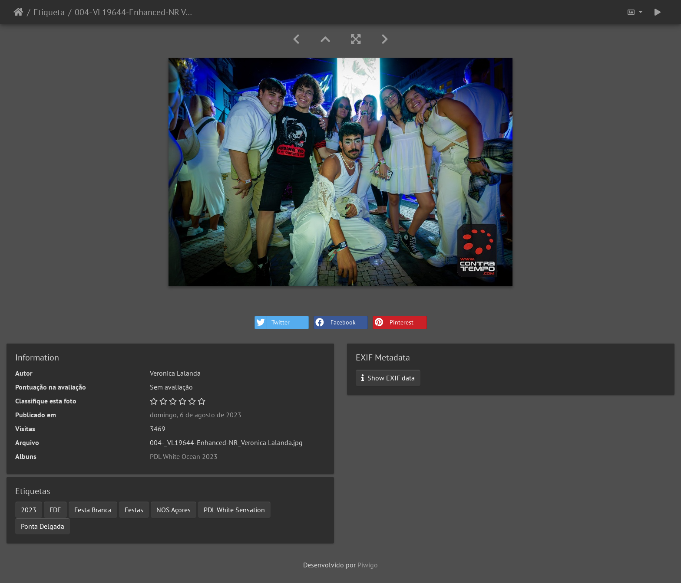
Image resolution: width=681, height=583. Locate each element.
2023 (28, 509)
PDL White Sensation (234, 509)
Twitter (272, 322)
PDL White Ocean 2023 (184, 456)
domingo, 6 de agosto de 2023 (195, 414)
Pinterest (393, 322)
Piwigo (367, 564)
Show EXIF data (388, 377)
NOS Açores (173, 509)
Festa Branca (93, 509)
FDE (55, 509)
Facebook (335, 322)
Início (18, 12)
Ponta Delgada (42, 526)
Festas (134, 509)
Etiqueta (49, 12)
